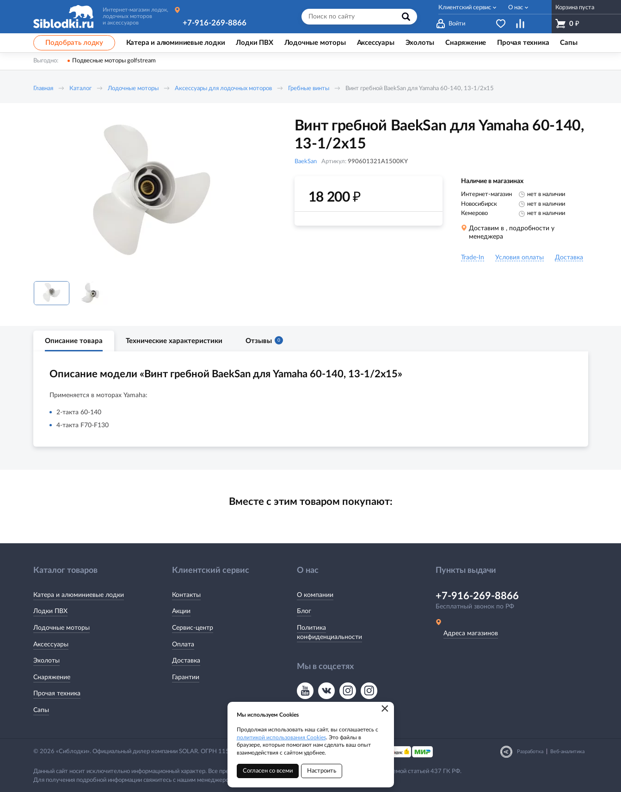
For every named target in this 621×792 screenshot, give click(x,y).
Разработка (530, 751)
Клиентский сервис (464, 8)
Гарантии (185, 677)
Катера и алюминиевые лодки (78, 595)
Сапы (41, 710)
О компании (315, 595)
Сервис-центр (192, 628)
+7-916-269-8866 (214, 23)
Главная (43, 89)
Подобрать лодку (74, 42)
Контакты (186, 595)
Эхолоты (46, 660)
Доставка (186, 660)
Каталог (80, 89)
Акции (181, 611)
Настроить (321, 771)
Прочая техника (56, 693)
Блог (304, 611)
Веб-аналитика (567, 751)
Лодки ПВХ (50, 611)
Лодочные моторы (133, 89)
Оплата (183, 644)
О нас (515, 8)
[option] (151, 195)
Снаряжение (51, 677)
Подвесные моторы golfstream (114, 61)
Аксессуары (50, 644)
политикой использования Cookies (281, 737)
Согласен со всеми (268, 771)
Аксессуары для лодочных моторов (223, 89)
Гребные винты (308, 89)
